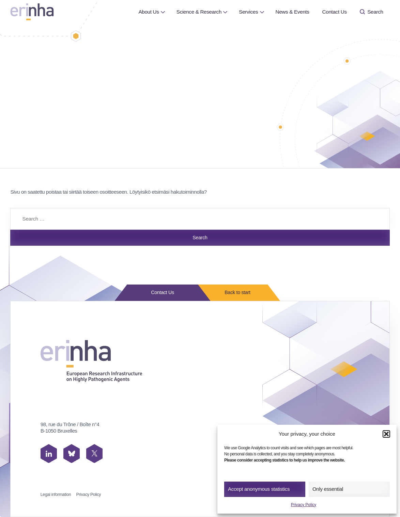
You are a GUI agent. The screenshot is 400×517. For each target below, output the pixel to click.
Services (248, 12)
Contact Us (334, 12)
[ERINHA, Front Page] (32, 11)
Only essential (327, 489)
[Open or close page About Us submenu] (162, 11)
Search (371, 12)
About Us (148, 12)
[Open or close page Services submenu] (261, 11)
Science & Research (198, 12)
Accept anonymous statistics (259, 489)
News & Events (292, 12)
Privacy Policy (304, 504)
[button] (386, 434)
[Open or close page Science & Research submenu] (225, 11)
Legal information (56, 494)
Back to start (235, 293)
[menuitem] (148, 12)
